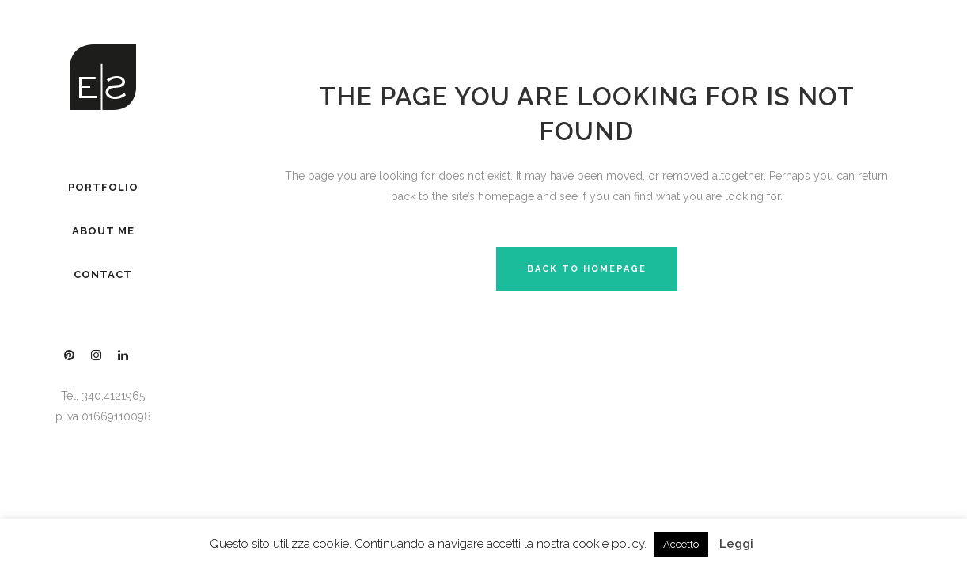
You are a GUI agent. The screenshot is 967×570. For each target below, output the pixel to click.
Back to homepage (587, 269)
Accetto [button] (681, 544)
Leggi (736, 544)
